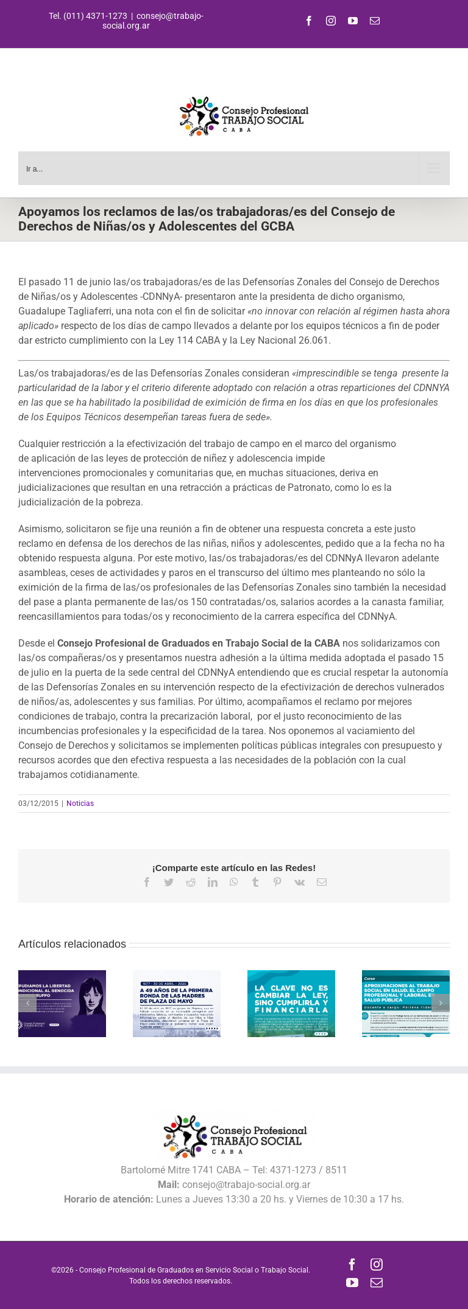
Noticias (80, 803)
